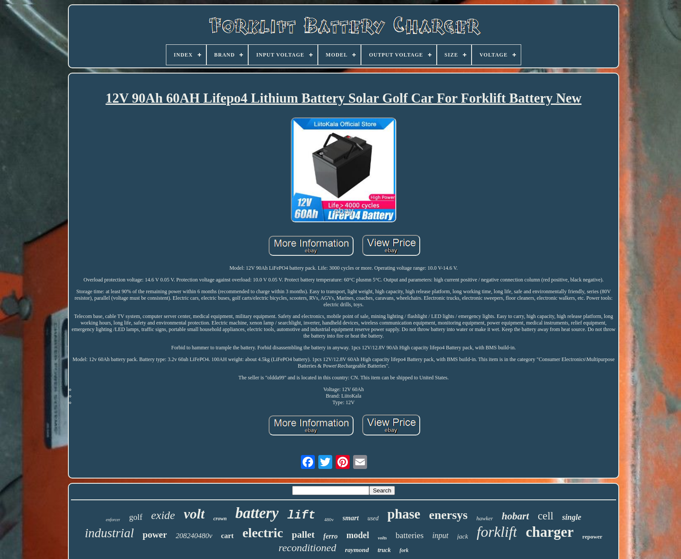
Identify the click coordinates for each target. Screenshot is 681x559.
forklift (497, 532)
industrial (109, 533)
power (154, 534)
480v (329, 519)
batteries (409, 535)
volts (382, 537)
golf (135, 517)
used (373, 518)
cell (545, 516)
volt (194, 514)
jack (462, 536)
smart (351, 518)
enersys (448, 515)
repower (592, 536)
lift (301, 515)
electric (263, 533)
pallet (303, 534)
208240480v (193, 536)
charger (549, 532)
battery (257, 513)
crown (220, 518)
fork (404, 550)
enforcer (113, 519)
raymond (357, 549)
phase (404, 514)
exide (163, 515)
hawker (484, 518)
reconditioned (307, 547)
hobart (515, 516)
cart (227, 536)
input (440, 535)
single (571, 517)
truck (384, 550)
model (357, 535)
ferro (331, 536)
